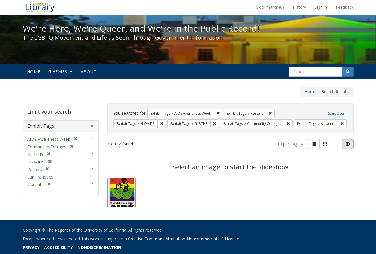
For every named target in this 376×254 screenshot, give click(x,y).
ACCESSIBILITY (58, 247)
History (299, 7)
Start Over (336, 113)
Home (34, 71)
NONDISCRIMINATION (99, 247)
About (89, 71)
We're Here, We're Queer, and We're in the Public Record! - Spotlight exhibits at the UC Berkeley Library (40, 7)
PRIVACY (31, 247)
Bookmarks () (270, 7)
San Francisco (40, 177)
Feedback (345, 7)
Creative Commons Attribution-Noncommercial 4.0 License (183, 239)
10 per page (290, 144)
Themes (60, 71)
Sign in (321, 7)
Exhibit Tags (40, 126)
